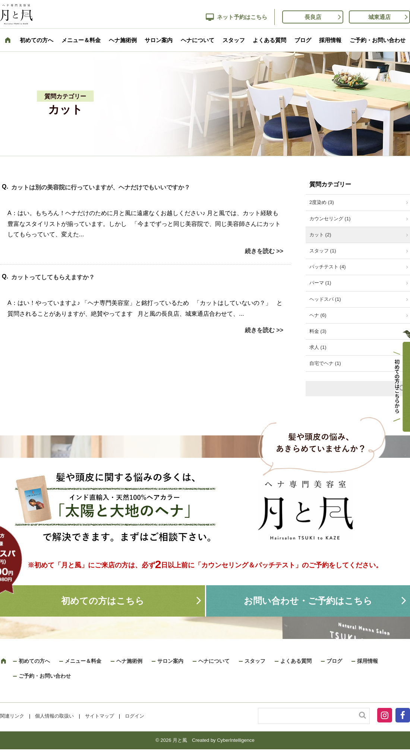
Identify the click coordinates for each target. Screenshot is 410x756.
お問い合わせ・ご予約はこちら (308, 601)
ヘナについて (197, 40)
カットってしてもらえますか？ (53, 277)
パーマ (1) (320, 283)
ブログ (302, 40)
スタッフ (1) (322, 250)
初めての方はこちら (102, 601)
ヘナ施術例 (123, 40)
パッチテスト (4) (327, 267)
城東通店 (379, 17)
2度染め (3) (321, 202)
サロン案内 (159, 40)
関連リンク (12, 716)
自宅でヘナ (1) (325, 363)
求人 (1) (318, 347)
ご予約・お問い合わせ (378, 40)
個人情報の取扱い (54, 716)
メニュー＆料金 (81, 40)
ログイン (134, 716)
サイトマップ (99, 716)
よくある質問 (269, 40)
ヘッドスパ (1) (325, 299)
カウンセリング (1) (330, 218)
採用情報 (330, 40)
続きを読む (260, 251)
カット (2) (320, 234)
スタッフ (234, 40)
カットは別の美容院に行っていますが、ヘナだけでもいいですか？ (100, 187)
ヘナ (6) (318, 315)
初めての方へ (36, 40)
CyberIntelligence (235, 740)
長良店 (313, 17)
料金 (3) (318, 331)
